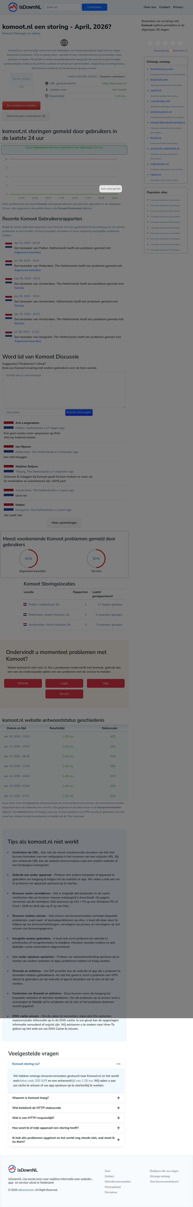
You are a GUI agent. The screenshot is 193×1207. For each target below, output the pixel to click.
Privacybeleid (113, 1187)
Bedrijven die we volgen (164, 1171)
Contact (109, 1176)
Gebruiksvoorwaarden (118, 1181)
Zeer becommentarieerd (164, 1181)
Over (108, 1171)
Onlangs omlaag (160, 1176)
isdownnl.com (26, 1190)
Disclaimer (111, 1192)
